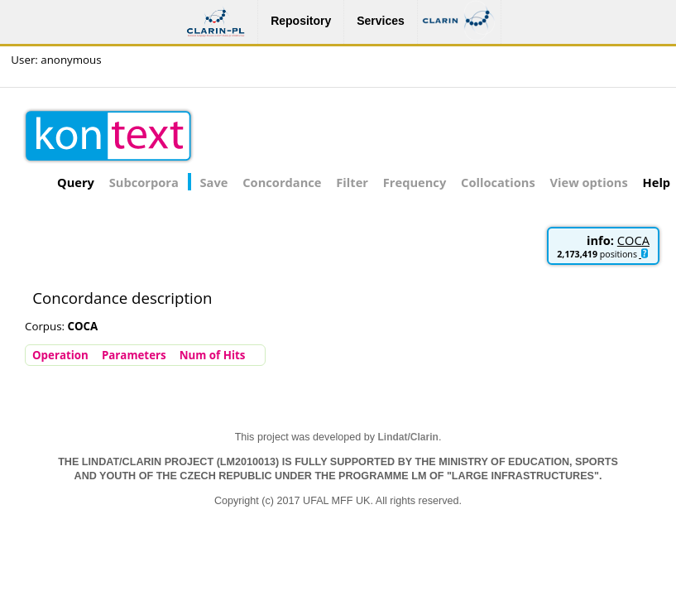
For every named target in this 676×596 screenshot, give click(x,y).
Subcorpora (144, 182)
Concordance (281, 182)
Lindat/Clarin (408, 437)
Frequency (414, 182)
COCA (633, 240)
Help (657, 182)
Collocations (498, 182)
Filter (352, 182)
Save (214, 182)
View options (589, 182)
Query (75, 182)
